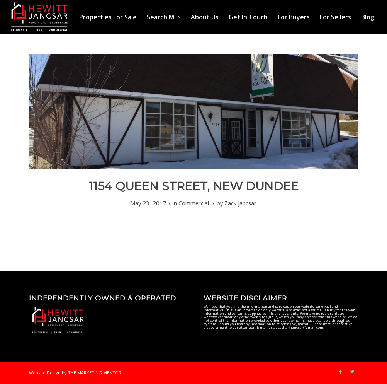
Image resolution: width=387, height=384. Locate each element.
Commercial (193, 203)
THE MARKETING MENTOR (94, 372)
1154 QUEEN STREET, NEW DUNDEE (193, 186)
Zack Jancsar (240, 203)
